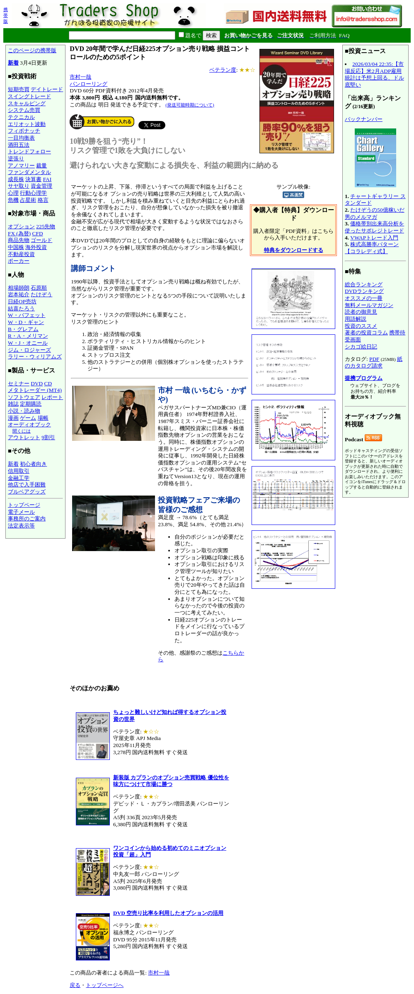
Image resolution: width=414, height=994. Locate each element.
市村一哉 (80, 77)
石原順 (39, 288)
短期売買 (18, 89)
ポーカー (18, 261)
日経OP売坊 (22, 301)
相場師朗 (18, 288)
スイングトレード (29, 96)
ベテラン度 (222, 70)
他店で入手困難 (27, 484)
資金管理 (41, 186)
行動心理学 (33, 193)
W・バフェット (27, 315)
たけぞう (41, 294)
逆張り (16, 158)
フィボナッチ (24, 131)
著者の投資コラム (366, 332)
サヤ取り (18, 186)
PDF (374, 359)
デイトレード (47, 89)
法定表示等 (21, 525)
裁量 (41, 165)
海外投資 (36, 247)
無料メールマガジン (369, 305)
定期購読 (30, 404)
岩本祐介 (18, 294)
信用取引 (18, 471)
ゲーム (28, 418)
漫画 (13, 418)
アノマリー (21, 165)
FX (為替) (19, 233)
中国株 (16, 247)
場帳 (43, 418)
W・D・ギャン (26, 322)
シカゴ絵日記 (361, 346)
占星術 (28, 200)
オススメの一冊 (364, 298)
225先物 (45, 226)
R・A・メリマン (28, 336)
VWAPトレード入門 (374, 238)
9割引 (48, 437)
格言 (43, 200)
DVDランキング (364, 291)
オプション (21, 226)
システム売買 (24, 110)
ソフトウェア (24, 397)
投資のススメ (361, 326)
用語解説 (355, 319)
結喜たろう (21, 308)
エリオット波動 (27, 124)
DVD (37, 383)
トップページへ (104, 985)
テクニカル (21, 117)
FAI (47, 179)
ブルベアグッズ (27, 492)
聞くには (21, 430)
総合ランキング (364, 284)
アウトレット (24, 437)
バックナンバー (364, 119)
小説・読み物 (24, 411)
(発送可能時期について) (189, 104)
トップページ (24, 505)
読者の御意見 (361, 312)
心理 (13, 193)
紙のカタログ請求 (373, 362)
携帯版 (5, 15)
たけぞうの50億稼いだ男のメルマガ (374, 213)
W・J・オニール (28, 343)
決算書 (33, 179)
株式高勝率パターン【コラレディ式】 (372, 247)
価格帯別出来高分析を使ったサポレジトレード (374, 227)
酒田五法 (18, 145)
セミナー (18, 383)
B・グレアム (23, 329)
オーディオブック (29, 424)
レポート (52, 397)
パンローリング (88, 84)
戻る (75, 985)
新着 (13, 63)
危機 (13, 200)
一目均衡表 (21, 138)
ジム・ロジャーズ (29, 350)
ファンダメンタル (29, 172)
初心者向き (33, 464)
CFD (37, 233)
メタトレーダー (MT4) (35, 390)
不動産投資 (21, 254)
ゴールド (41, 240)
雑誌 (13, 404)
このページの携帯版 (32, 50)
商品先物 (18, 240)
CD (48, 383)
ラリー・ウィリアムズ (35, 356)
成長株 (16, 179)
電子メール (21, 512)
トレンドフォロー (29, 151)
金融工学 (18, 478)
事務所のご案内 (27, 518)
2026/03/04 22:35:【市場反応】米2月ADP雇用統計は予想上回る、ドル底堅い (374, 74)
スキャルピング (27, 103)
